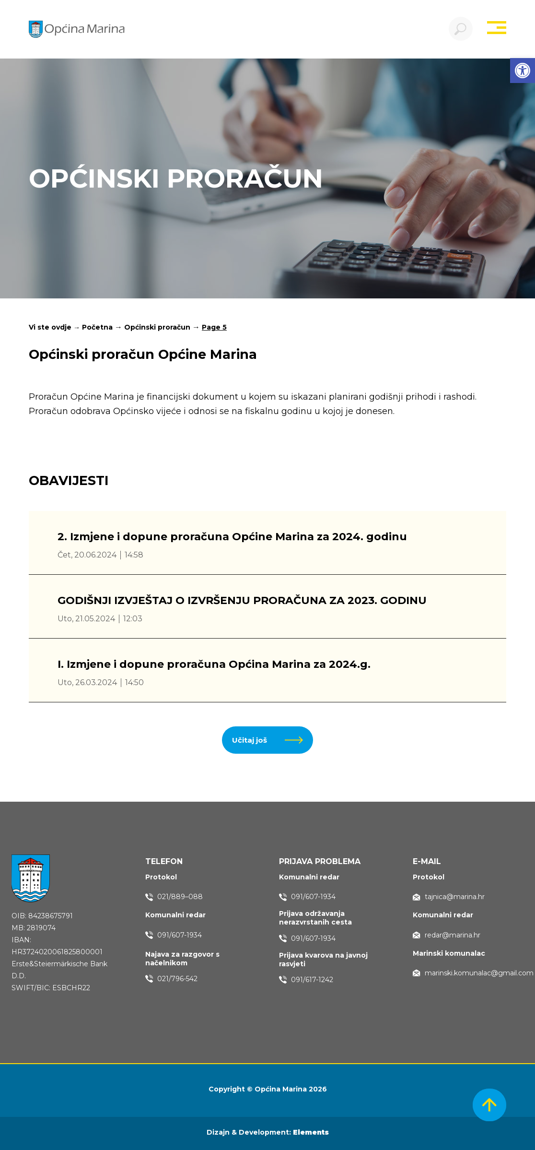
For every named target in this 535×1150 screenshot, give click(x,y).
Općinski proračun (157, 327)
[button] (522, 70)
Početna (97, 327)
